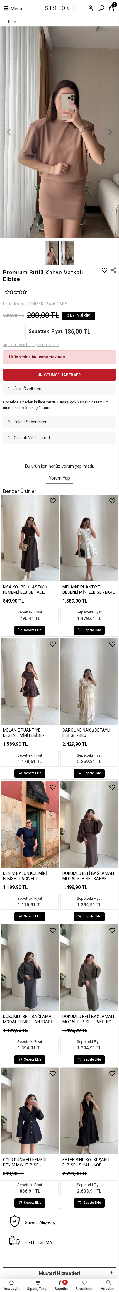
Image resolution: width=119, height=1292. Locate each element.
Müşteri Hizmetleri (59, 1273)
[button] (9, 132)
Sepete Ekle (30, 630)
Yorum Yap (59, 478)
